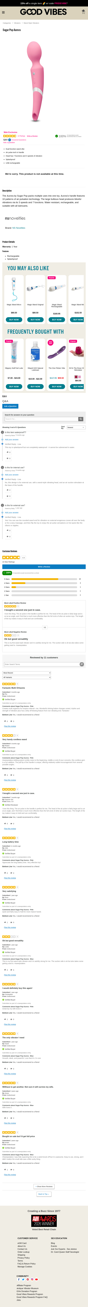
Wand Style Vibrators (31, 23)
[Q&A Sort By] (76, 427)
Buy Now (14, 319)
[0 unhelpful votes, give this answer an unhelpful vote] (8, 458)
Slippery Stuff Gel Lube (14, 368)
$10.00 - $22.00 (35, 379)
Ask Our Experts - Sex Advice (64, 1249)
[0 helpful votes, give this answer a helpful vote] (8, 452)
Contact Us (22, 1249)
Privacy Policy (24, 1258)
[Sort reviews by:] (26, 673)
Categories (7, 23)
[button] (76, 377)
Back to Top (44, 1194)
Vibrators (17, 23)
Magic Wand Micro (14, 305)
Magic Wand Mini (78, 305)
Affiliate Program (24, 1285)
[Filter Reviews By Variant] (26, 677)
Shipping (21, 1255)
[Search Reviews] (44, 664)
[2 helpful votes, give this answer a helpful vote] (8, 490)
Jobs (19, 1300)
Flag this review (10, 726)
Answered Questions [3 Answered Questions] (19, 140)
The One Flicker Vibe (57, 368)
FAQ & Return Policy (27, 1263)
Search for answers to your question (19, 415)
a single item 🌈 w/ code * (44, 3)
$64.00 (78, 380)
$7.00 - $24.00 (14, 378)
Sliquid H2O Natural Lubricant (35, 369)
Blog (53, 1243)
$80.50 (14, 312)
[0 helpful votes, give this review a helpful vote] (5, 721)
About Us (22, 1246)
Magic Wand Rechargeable (56, 306)
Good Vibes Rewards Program (30, 1294)
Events (54, 1246)
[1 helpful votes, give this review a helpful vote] (5, 922)
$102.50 (78, 312)
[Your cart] (83, 12)
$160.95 (56, 313)
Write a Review (32, 136)
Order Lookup (24, 1252)
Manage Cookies (25, 1266)
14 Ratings (21, 136)
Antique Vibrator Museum (28, 1288)
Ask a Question (9, 142)
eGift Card (22, 1243)
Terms (20, 1261)
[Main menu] (3, 12)
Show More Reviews (44, 1187)
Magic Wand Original (35, 305)
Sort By (63, 427)
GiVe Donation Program (27, 1291)
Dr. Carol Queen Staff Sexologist (65, 1252)
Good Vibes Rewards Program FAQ (32, 1297)
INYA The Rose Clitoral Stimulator (78, 369)
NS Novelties (18, 227)
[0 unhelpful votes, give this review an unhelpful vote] (12, 721)
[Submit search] (80, 419)
